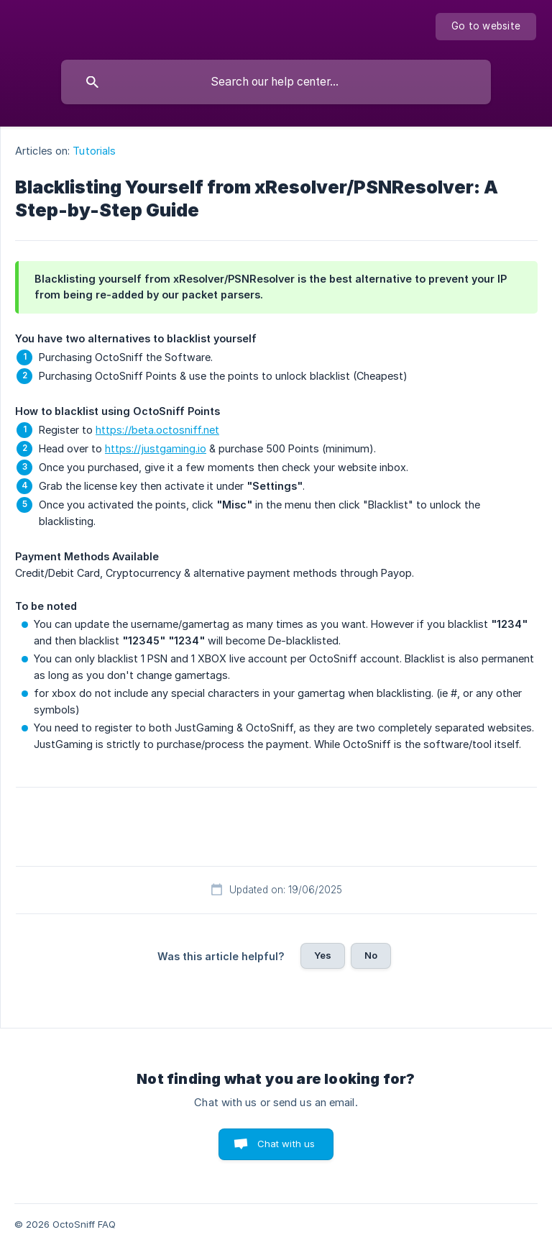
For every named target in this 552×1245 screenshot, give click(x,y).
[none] (486, 26)
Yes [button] (322, 955)
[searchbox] (276, 82)
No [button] (370, 955)
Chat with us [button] (286, 1143)
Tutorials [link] (94, 151)
